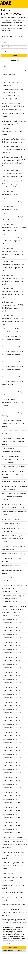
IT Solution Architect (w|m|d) (12, 566)
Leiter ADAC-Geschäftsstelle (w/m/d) (14, 893)
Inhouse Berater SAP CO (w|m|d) (13, 554)
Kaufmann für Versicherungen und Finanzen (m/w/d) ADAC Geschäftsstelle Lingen (13, 599)
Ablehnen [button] (20, 950)
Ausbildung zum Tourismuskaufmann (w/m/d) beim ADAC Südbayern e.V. (14, 217)
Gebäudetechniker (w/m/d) (11, 519)
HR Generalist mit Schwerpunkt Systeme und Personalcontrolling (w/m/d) (13, 539)
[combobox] (14, 51)
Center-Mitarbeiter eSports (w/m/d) (14, 467)
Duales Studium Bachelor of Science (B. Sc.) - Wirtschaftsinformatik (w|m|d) (14, 497)
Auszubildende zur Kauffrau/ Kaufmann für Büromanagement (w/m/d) (13, 423)
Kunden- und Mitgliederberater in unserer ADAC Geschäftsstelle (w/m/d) (13, 855)
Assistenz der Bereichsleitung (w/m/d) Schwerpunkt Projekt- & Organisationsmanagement (13, 106)
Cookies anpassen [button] (8, 950)
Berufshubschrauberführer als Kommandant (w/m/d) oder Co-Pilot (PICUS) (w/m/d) (14, 459)
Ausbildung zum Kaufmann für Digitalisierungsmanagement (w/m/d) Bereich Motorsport (12, 184)
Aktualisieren (14, 55)
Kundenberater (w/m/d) (10, 873)
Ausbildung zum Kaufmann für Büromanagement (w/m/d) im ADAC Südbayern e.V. (14, 149)
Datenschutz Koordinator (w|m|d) (13, 482)
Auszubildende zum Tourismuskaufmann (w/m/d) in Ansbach (13, 392)
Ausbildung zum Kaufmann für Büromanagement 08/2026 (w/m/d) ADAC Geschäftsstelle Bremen (14, 173)
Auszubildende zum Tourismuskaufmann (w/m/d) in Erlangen (13, 402)
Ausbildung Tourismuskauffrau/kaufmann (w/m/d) (12, 132)
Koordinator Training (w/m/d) (12, 837)
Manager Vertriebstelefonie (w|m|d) (14, 905)
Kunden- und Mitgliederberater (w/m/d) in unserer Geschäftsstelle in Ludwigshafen (14, 845)
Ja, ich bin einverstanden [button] (14, 947)
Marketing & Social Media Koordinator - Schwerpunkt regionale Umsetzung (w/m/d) (14, 912)
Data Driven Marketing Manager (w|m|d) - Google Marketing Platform (13, 474)
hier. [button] (10, 943)
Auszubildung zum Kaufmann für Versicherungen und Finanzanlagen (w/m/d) (14, 441)
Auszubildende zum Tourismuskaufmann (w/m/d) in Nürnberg (13, 413)
